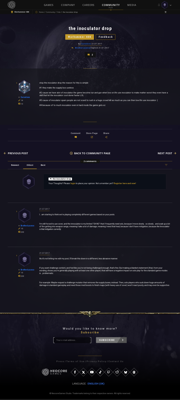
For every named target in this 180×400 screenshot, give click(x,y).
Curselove (86, 44)
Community (111, 5)
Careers (88, 5)
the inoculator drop (60, 180)
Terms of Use (75, 362)
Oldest (30, 166)
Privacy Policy (96, 362)
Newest (15, 166)
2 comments (90, 162)
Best (43, 166)
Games (48, 5)
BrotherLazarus (83, 48)
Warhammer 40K (80, 37)
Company (68, 5)
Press (60, 362)
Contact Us (116, 362)
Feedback (106, 37)
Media (131, 5)
